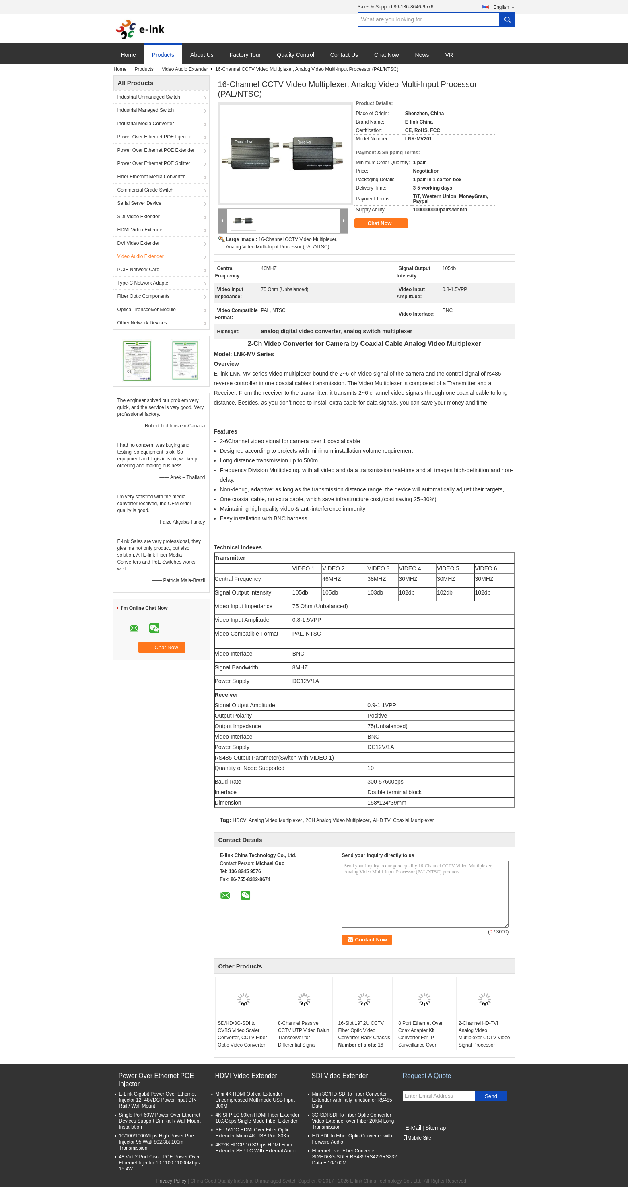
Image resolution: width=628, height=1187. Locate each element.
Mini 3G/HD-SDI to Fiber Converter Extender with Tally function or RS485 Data (352, 1100)
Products (163, 55)
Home (128, 55)
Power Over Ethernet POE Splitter (153, 163)
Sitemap (435, 1128)
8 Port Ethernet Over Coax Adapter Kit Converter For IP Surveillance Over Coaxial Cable (420, 1037)
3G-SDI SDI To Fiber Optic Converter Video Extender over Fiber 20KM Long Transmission (353, 1121)
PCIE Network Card (138, 269)
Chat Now (386, 55)
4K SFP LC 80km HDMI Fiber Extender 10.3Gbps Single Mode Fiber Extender (258, 1118)
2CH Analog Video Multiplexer (337, 820)
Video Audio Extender (185, 69)
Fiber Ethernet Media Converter (151, 177)
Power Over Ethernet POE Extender (156, 150)
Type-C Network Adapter (143, 283)
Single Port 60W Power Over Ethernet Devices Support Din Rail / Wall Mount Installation (160, 1121)
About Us (202, 55)
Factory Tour (245, 55)
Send (491, 1096)
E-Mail (414, 1128)
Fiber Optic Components (143, 296)
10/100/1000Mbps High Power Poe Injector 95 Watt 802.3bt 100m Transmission (156, 1142)
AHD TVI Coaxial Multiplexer (403, 820)
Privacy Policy (171, 1181)
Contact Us (344, 55)
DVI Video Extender (138, 243)
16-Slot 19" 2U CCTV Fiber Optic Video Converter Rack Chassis (364, 1030)
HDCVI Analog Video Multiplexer (267, 820)
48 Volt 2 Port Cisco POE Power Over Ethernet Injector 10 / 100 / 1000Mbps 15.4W (159, 1163)
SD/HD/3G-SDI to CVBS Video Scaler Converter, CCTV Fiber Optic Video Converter (242, 1034)
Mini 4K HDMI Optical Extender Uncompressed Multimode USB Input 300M (255, 1100)
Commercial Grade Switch (145, 190)
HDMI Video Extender (140, 230)
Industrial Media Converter (145, 123)
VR (449, 55)
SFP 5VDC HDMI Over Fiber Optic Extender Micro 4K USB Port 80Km (253, 1133)
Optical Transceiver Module (146, 309)
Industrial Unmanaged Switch (148, 97)
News (422, 55)
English (504, 7)
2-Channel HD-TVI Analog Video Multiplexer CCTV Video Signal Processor (484, 1034)
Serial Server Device (139, 203)
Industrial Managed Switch (145, 110)
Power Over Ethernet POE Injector (154, 137)
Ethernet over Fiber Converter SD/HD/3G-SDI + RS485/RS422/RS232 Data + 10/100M (354, 1157)
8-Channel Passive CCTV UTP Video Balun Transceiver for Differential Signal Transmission (303, 1037)
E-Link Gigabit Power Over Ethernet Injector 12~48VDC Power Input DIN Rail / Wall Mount (158, 1100)
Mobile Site (417, 1138)
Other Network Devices (142, 323)
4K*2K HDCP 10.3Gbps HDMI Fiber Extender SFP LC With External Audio (256, 1148)
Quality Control (295, 55)
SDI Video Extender (138, 216)
